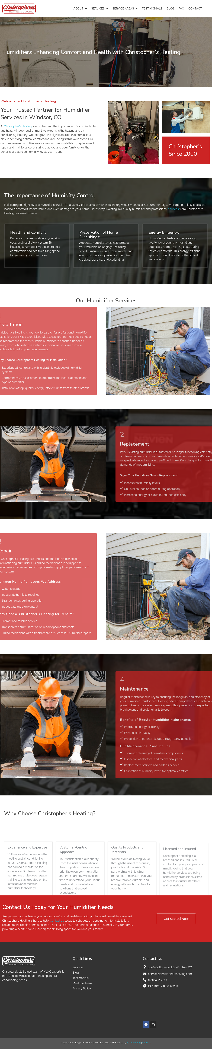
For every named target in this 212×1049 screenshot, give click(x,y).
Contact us (57, 920)
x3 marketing (134, 1042)
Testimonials (152, 8)
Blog (170, 8)
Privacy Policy (82, 988)
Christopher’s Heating (18, 126)
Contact (195, 8)
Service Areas (125, 8)
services (173, 209)
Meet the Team (82, 983)
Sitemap (146, 1042)
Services (99, 8)
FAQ (181, 8)
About (80, 8)
